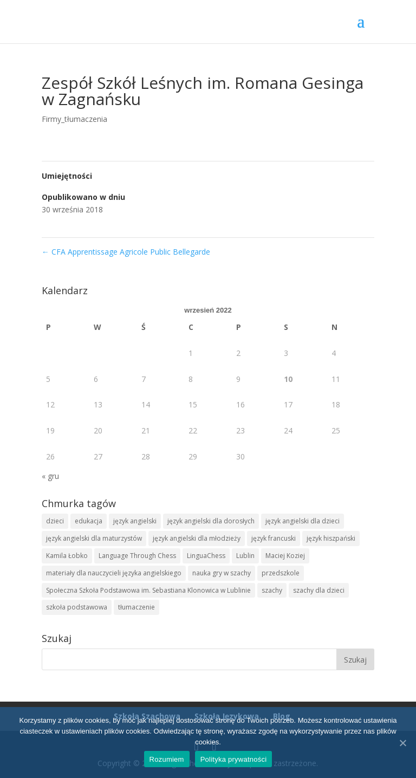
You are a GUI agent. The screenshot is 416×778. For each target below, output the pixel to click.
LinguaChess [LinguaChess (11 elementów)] (206, 555)
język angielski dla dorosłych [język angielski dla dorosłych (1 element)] (211, 521)
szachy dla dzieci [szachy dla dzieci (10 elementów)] (318, 590)
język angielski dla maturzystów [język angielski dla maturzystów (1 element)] (94, 538)
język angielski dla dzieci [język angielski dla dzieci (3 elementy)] (302, 521)
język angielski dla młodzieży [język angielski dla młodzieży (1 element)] (196, 538)
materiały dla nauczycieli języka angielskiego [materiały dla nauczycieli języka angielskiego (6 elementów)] (113, 573)
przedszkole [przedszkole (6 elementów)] (281, 573)
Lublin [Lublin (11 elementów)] (245, 555)
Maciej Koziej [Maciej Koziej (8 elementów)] (285, 555)
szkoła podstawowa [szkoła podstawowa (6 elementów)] (76, 607)
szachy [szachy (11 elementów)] (272, 590)
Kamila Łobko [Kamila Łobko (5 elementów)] (67, 555)
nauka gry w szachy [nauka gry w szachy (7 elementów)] (221, 573)
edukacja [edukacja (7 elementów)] (88, 521)
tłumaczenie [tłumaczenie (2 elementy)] (136, 607)
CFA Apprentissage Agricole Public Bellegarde (126, 252)
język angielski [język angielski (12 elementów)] (135, 521)
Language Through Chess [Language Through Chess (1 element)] (137, 555)
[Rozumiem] (402, 742)
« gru (50, 476)
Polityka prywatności (233, 759)
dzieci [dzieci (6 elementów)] (55, 521)
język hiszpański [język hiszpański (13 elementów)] (331, 538)
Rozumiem (167, 759)
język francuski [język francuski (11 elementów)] (273, 538)
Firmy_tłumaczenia (74, 119)
